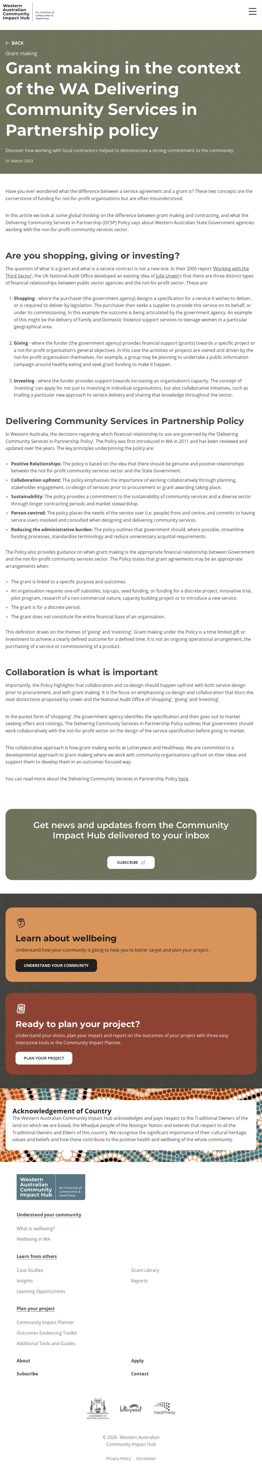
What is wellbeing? (36, 1229)
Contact (140, 1374)
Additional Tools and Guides (46, 1343)
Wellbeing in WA (33, 1239)
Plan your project (44, 1058)
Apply (137, 1361)
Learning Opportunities (41, 1291)
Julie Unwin (167, 276)
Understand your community (56, 965)
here (183, 779)
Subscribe (27, 1374)
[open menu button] (252, 11)
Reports (139, 1281)
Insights (25, 1281)
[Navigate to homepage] (28, 12)
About (23, 1361)
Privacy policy (118, 1458)
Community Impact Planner (45, 1322)
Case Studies (30, 1270)
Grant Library (145, 1270)
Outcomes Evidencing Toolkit (47, 1333)
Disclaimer (146, 1458)
